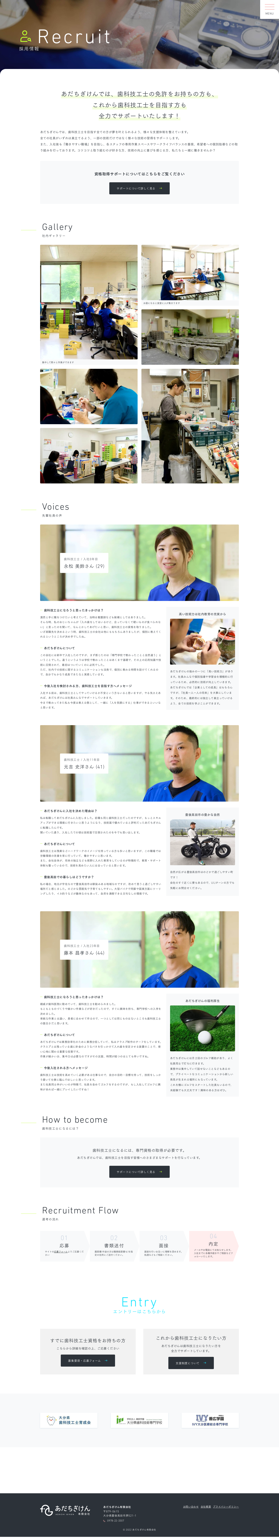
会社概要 (203, 1508)
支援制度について (187, 1363)
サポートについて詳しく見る (136, 188)
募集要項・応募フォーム (84, 1361)
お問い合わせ (187, 1508)
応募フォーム (61, 1252)
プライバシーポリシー (225, 1508)
